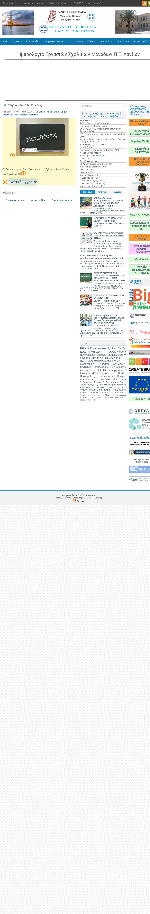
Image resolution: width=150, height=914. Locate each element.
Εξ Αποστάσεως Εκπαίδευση (94, 164)
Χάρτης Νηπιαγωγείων (34, 3)
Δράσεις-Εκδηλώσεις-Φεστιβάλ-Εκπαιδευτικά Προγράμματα (103, 366)
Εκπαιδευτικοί (45, 112)
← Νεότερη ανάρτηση (14, 200)
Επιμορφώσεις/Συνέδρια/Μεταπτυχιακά (103, 372)
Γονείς (83, 158)
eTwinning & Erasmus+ (90, 166)
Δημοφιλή (87, 192)
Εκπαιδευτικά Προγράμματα (111, 390)
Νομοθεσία (107, 40)
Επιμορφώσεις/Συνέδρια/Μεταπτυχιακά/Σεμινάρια (103, 356)
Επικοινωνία (32, 41)
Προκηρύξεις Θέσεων (90, 126)
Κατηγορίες (103, 192)
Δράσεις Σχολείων (89, 392)
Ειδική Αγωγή (86, 161)
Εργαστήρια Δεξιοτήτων (142, 150)
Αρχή (4, 41)
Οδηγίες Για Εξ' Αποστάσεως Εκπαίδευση (142, 162)
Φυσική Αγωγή (94, 3)
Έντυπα (79, 40)
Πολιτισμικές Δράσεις (91, 183)
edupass (83, 400)
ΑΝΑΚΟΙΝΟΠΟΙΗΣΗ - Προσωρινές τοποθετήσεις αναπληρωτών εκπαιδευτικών (102, 256)
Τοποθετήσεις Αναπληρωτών (107, 218)
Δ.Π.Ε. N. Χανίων (87, 495)
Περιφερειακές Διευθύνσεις (141, 460)
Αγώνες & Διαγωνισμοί (91, 155)
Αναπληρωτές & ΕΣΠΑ (91, 144)
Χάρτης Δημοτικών (10, 3)
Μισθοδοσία (142, 259)
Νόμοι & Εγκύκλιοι (89, 153)
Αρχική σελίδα (38, 200)
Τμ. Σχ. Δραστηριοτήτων (92, 123)
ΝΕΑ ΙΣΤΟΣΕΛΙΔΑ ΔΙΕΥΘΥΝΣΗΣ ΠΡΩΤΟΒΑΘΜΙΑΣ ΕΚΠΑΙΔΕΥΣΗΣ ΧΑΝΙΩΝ (108, 235)
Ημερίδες (91, 395)
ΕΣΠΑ (92, 40)
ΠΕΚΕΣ (83, 147)
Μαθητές (109, 395)
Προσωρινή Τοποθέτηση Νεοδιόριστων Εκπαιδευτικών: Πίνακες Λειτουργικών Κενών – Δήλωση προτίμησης (108, 319)
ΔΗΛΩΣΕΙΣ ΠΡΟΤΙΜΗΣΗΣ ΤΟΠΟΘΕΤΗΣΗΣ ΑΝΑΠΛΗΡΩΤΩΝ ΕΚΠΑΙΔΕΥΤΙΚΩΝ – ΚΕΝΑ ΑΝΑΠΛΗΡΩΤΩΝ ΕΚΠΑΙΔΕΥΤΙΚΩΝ (109, 277)
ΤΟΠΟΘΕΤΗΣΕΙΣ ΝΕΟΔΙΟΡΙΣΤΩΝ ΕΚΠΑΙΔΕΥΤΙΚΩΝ (108, 296)
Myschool (84, 172)
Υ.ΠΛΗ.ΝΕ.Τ (77, 3)
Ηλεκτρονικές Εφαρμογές (57, 40)
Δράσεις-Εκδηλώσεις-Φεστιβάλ (99, 379)
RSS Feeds (80, 501)
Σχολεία (18, 40)
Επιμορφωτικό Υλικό (99, 397)
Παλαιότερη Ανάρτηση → (64, 200)
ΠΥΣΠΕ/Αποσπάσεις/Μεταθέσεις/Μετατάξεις (102, 134)
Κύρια (56, 112)
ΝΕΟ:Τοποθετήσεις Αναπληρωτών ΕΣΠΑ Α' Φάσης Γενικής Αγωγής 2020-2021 (108, 200)
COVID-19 (124, 40)
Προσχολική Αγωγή (89, 180)
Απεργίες (100, 395)
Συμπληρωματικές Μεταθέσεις (22, 105)
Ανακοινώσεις (117, 351)
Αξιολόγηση (91, 400)
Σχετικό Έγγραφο (22, 182)
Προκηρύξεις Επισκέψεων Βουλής (96, 150)
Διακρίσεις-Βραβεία (90, 186)
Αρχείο (117, 192)
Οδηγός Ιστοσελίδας (58, 3)
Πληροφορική (86, 178)
